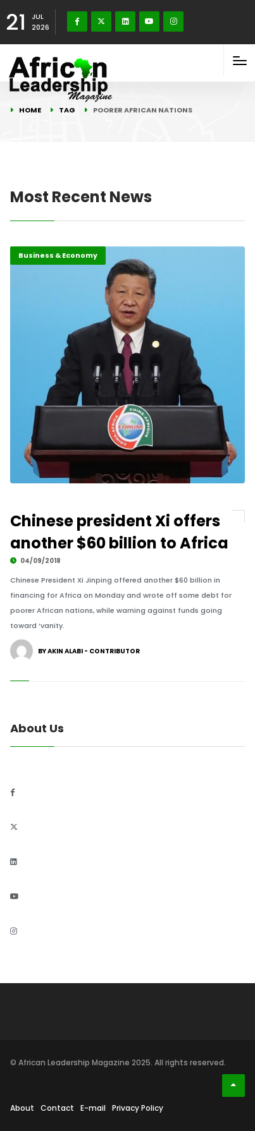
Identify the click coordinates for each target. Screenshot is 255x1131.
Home (30, 110)
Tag (67, 110)
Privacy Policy (137, 1108)
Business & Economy (57, 255)
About (22, 1108)
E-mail (93, 1108)
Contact (57, 1108)
